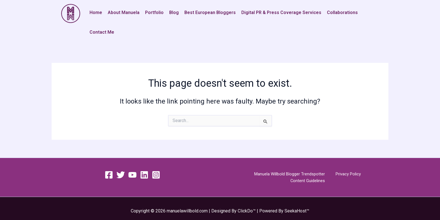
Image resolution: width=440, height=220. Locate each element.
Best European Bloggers (210, 12)
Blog (174, 12)
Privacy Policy (327, 174)
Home (96, 12)
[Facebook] (109, 175)
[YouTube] (132, 175)
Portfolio (154, 12)
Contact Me (102, 32)
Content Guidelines (364, 174)
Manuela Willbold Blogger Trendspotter (270, 174)
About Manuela (123, 12)
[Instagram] (156, 175)
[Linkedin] (144, 175)
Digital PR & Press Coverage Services (281, 12)
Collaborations (342, 12)
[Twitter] (120, 175)
